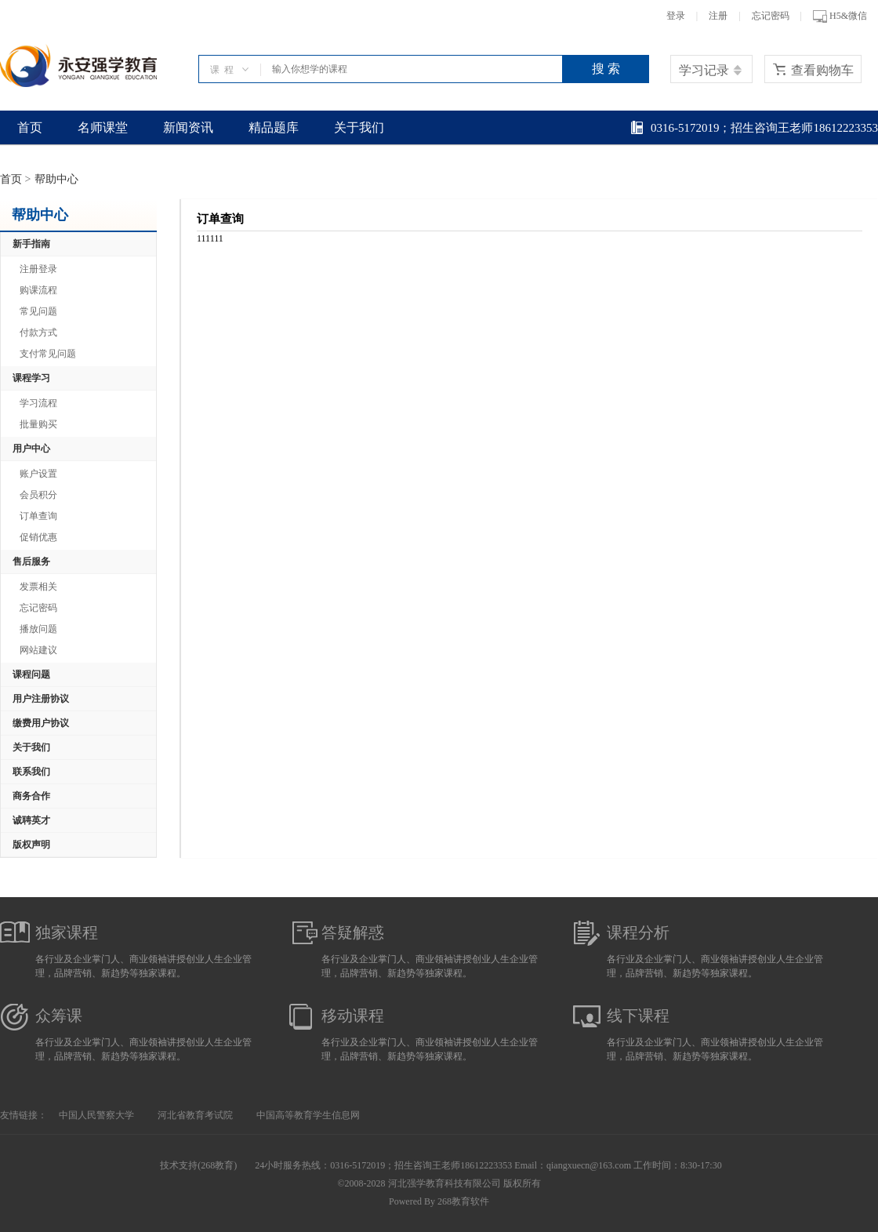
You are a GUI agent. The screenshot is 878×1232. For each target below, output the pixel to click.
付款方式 (38, 332)
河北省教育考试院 (195, 1115)
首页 (29, 127)
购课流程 (38, 290)
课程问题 (31, 674)
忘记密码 (770, 15)
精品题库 (274, 127)
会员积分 (38, 494)
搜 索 (606, 68)
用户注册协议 (41, 698)
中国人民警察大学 (96, 1115)
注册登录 (38, 268)
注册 (718, 15)
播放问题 (38, 628)
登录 (675, 15)
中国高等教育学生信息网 (308, 1115)
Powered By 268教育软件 (439, 1201)
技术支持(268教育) (198, 1165)
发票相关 (38, 586)
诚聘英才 (31, 820)
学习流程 (38, 403)
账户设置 (38, 473)
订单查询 (38, 516)
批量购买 (38, 424)
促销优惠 (38, 537)
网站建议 (38, 650)
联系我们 (31, 771)
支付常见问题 (48, 353)
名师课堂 (103, 127)
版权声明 (31, 844)
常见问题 (38, 311)
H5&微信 (840, 16)
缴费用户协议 (41, 723)
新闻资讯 (188, 127)
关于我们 (359, 127)
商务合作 (31, 795)
